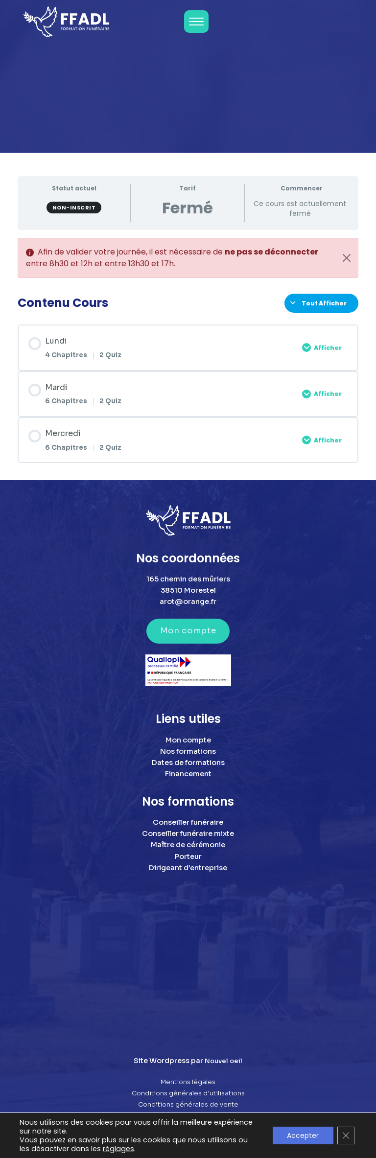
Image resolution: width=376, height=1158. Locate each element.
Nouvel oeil (223, 1061)
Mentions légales (188, 1082)
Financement (188, 773)
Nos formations (188, 751)
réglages (118, 1148)
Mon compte (188, 630)
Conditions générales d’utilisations (188, 1093)
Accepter (302, 1135)
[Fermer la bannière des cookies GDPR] (345, 1135)
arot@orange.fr (188, 601)
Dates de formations (188, 762)
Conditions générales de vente (188, 1105)
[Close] (346, 258)
